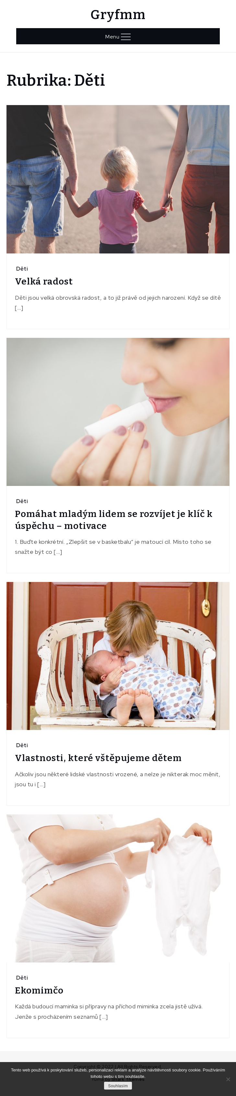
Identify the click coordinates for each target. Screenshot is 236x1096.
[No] (228, 1079)
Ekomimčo (39, 990)
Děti (22, 268)
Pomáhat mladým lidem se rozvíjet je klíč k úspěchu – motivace (114, 520)
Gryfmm (118, 15)
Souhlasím (118, 1086)
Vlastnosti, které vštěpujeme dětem (98, 758)
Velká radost (44, 281)
